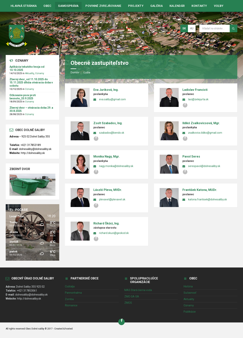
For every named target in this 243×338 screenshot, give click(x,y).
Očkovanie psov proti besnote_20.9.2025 (22, 97)
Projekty (135, 6)
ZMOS (128, 302)
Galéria (156, 6)
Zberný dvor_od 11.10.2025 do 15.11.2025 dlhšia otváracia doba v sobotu (31, 82)
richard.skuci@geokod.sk (114, 232)
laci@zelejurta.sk (198, 99)
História (188, 286)
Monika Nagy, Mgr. (106, 156)
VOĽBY (219, 6)
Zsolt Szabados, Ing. (107, 123)
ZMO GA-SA (131, 296)
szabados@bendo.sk (111, 132)
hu (191, 28)
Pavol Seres (191, 156)
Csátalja (70, 286)
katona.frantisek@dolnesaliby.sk (207, 199)
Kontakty (199, 6)
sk (184, 28)
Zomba (69, 299)
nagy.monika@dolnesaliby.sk (116, 166)
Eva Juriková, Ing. (105, 90)
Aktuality (29, 73)
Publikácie (190, 311)
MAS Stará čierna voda (138, 290)
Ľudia (87, 72)
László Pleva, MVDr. (107, 190)
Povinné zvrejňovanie (103, 6)
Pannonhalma (73, 292)
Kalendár (177, 6)
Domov (75, 72)
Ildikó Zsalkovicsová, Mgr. (201, 123)
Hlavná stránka (24, 6)
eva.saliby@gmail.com (112, 99)
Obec (47, 6)
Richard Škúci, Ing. (106, 223)
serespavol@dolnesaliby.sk (204, 166)
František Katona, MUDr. (199, 190)
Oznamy (39, 73)
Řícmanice (71, 305)
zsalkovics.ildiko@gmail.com (205, 132)
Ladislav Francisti (194, 90)
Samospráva (68, 6)
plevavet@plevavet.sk (112, 199)
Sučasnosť (190, 292)
